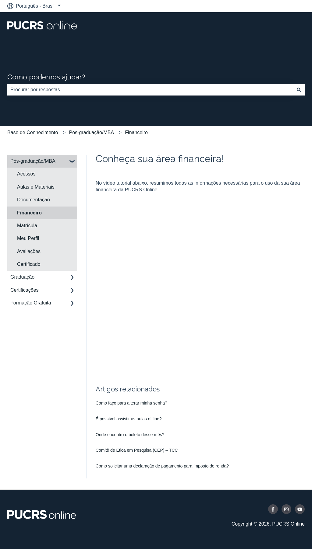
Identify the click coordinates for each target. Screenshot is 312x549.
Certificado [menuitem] (28, 264)
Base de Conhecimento (32, 132)
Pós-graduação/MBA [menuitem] (32, 161)
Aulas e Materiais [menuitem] (36, 186)
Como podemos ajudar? (46, 77)
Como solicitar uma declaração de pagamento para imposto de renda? (162, 466)
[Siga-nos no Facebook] (273, 509)
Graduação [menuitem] (22, 277)
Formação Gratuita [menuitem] (30, 302)
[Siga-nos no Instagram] (286, 509)
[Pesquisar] (299, 90)
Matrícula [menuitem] (27, 225)
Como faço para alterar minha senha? (131, 403)
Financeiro (136, 132)
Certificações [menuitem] (24, 290)
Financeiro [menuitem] (29, 212)
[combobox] (150, 90)
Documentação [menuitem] (33, 199)
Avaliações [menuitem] (29, 251)
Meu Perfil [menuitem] (28, 238)
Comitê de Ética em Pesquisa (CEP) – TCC (137, 450)
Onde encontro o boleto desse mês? (130, 434)
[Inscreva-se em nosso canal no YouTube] (300, 509)
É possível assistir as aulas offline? (129, 418)
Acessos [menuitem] (26, 173)
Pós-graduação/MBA (91, 132)
